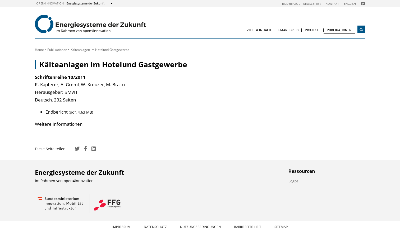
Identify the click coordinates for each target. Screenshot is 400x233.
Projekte (312, 30)
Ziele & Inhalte (259, 30)
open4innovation (50, 3)
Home (39, 49)
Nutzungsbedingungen (200, 227)
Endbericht (69, 112)
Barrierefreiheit (247, 227)
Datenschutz (155, 227)
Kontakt (332, 4)
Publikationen (339, 30)
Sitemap (281, 227)
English (350, 4)
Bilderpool (291, 4)
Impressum (121, 227)
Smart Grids (288, 30)
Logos (293, 180)
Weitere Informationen (58, 124)
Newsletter (312, 4)
